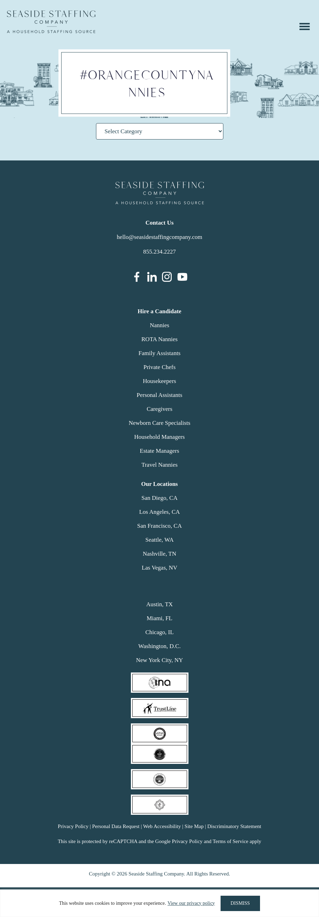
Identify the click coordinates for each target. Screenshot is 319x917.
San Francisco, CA (159, 526)
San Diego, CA (159, 498)
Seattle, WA (160, 539)
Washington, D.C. (159, 646)
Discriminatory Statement (234, 826)
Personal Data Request (116, 826)
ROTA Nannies (159, 339)
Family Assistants (159, 353)
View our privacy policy (191, 903)
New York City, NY (159, 660)
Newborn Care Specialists (160, 423)
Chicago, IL (159, 632)
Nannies (159, 325)
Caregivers (159, 409)
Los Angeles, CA (159, 512)
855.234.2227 (159, 251)
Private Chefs (159, 367)
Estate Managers (159, 451)
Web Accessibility (162, 826)
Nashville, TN (159, 553)
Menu (304, 26)
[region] (159, 903)
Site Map (194, 826)
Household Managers (159, 437)
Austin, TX (159, 604)
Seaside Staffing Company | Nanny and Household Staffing (51, 21)
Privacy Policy (73, 826)
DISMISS (240, 903)
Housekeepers (159, 381)
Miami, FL (159, 618)
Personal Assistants (160, 395)
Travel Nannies (159, 464)
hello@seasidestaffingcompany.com (159, 237)
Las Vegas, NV (159, 567)
